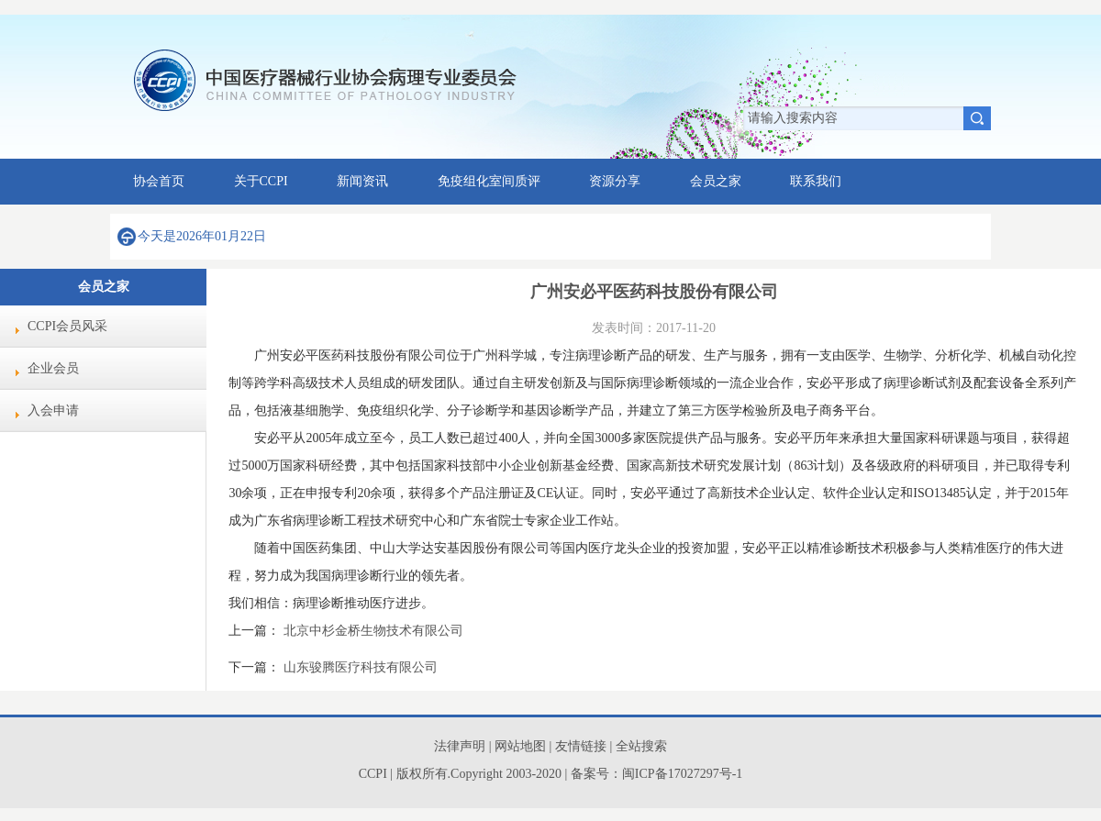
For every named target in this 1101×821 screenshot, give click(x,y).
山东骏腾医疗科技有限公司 (361, 667)
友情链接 (582, 746)
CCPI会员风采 (67, 326)
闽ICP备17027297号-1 (682, 774)
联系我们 (815, 181)
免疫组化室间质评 (489, 181)
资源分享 (614, 181)
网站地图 (520, 746)
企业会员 (53, 368)
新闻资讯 (362, 181)
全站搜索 (641, 746)
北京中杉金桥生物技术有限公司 (373, 631)
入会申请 (53, 410)
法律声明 (459, 746)
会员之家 (715, 181)
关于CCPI (261, 181)
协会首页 (158, 181)
